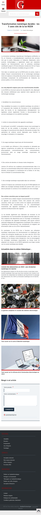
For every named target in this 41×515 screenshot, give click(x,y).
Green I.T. (20, 20)
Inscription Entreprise (9, 483)
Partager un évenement (10, 476)
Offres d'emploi (8, 462)
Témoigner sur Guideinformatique (12, 479)
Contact (5, 493)
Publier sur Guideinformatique (11, 474)
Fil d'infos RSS (7, 464)
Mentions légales (8, 495)
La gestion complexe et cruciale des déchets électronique (19, 310)
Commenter (9, 409)
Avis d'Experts (7, 446)
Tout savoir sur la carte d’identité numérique (15, 341)
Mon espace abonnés (9, 460)
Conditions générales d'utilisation (12, 500)
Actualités (6, 439)
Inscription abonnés (9, 458)
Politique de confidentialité (11, 498)
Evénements (7, 443)
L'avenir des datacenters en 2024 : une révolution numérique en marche (18, 268)
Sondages (6, 448)
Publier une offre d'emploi (10, 481)
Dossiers (6, 441)
